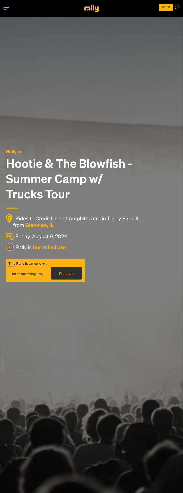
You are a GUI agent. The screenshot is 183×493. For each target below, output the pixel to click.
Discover (66, 273)
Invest (165, 7)
